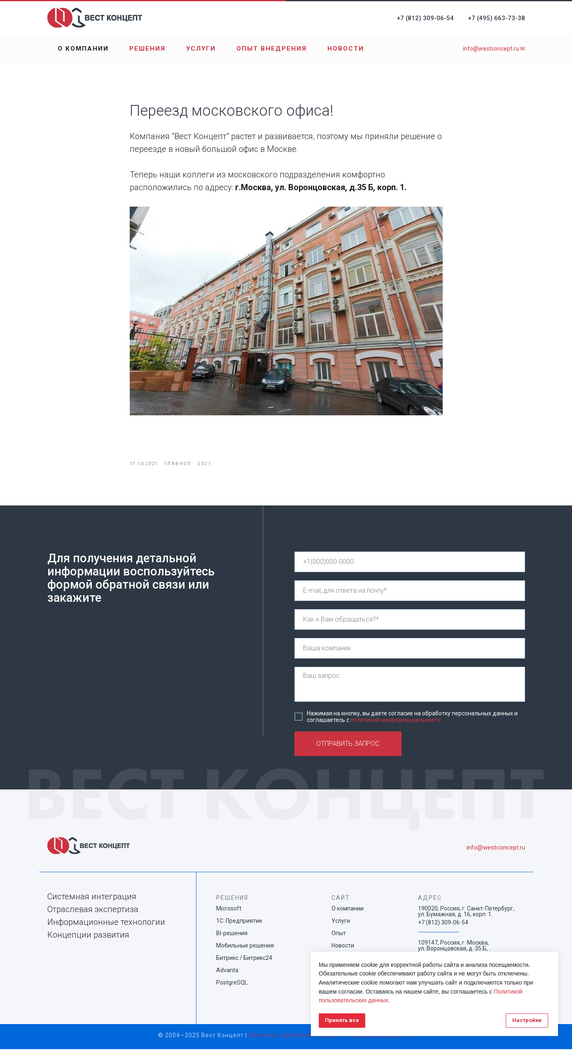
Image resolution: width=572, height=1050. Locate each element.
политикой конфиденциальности (395, 720)
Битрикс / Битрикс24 (244, 958)
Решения (147, 48)
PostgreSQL (231, 983)
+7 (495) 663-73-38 (496, 18)
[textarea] (409, 685)
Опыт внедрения (271, 48)
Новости (345, 48)
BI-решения (231, 934)
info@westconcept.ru (496, 848)
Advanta (227, 971)
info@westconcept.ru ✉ (494, 48)
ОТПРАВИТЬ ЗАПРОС (347, 744)
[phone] (409, 562)
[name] (409, 620)
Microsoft (228, 909)
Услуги (201, 48)
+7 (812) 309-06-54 (425, 18)
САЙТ (341, 898)
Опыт (339, 934)
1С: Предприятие (239, 921)
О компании (83, 48)
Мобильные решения (245, 946)
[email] (409, 591)
